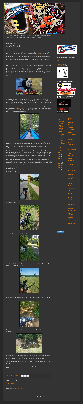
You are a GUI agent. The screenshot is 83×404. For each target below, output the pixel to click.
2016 (59, 156)
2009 (59, 169)
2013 (59, 162)
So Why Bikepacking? (62, 143)
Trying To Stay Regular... (62, 147)
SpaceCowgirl (71, 210)
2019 (59, 118)
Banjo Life (70, 164)
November (61, 121)
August (61, 150)
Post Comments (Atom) (17, 388)
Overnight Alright (61, 129)
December (61, 119)
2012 (59, 163)
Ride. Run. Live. (71, 221)
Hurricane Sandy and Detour (70, 141)
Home (29, 386)
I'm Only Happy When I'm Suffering (61, 139)
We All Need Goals (61, 135)
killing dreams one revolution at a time (71, 192)
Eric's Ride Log (71, 144)
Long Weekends (62, 126)
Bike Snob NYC (71, 129)
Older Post (49, 386)
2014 (59, 160)
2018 (59, 152)
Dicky (19, 108)
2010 (59, 167)
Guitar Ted (70, 122)
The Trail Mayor (71, 202)
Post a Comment (11, 383)
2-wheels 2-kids (71, 137)
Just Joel (70, 199)
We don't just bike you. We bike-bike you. (71, 182)
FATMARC (70, 155)
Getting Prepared (61, 132)
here (58, 60)
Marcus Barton (71, 124)
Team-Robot (71, 174)
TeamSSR (70, 208)
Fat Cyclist (70, 147)
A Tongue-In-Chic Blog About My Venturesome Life (71, 216)
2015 (59, 158)
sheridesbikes (71, 223)
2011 (59, 165)
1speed (70, 158)
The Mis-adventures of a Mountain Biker (71, 187)
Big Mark (70, 132)
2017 (59, 154)
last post (38, 53)
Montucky (70, 127)
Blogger (47, 396)
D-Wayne (70, 153)
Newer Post (9, 386)
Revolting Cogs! (72, 134)
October (61, 123)
